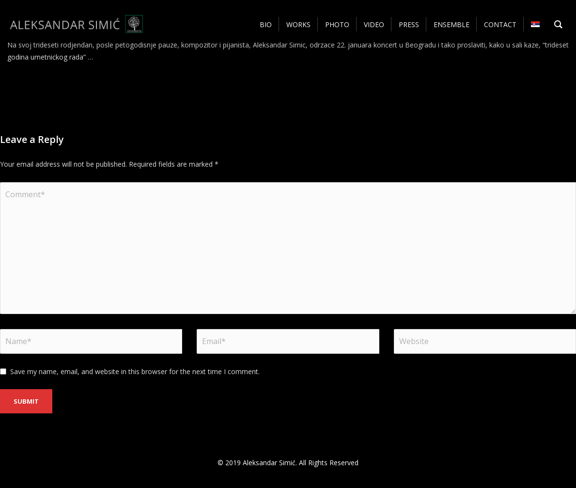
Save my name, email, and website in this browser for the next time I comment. (135, 371)
